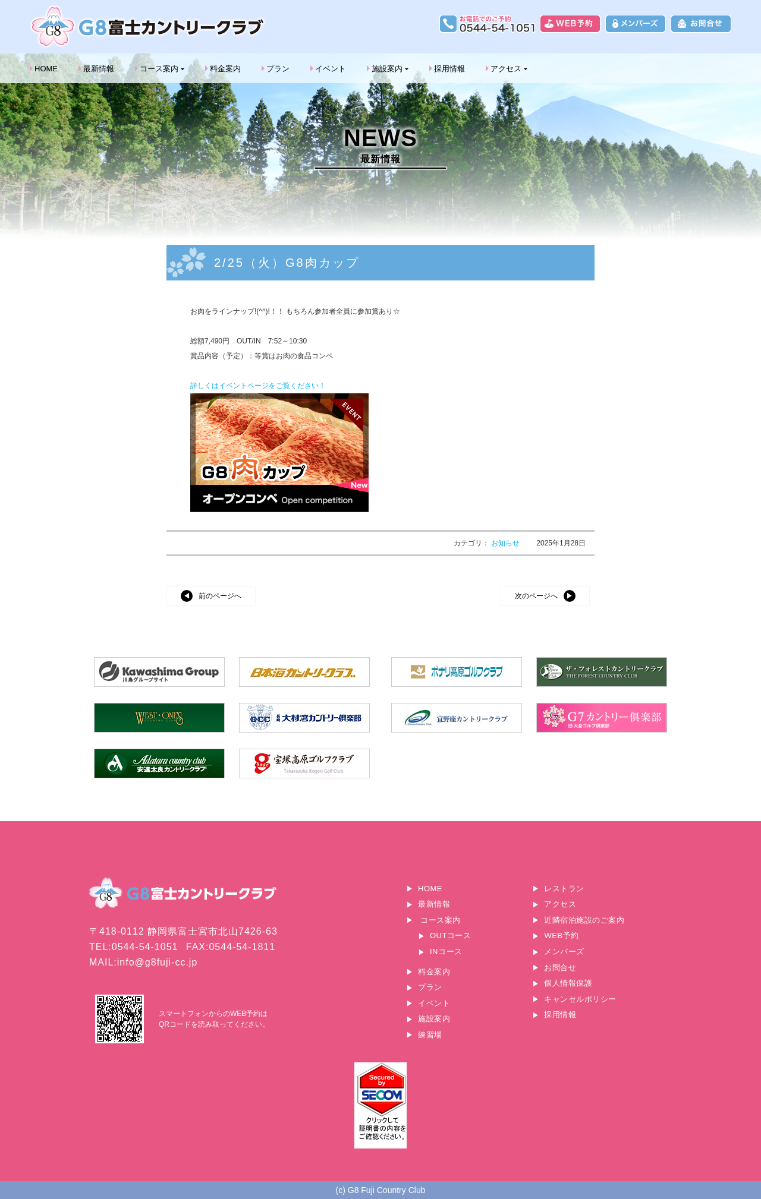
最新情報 (98, 68)
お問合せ (560, 967)
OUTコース (450, 935)
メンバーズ (564, 951)
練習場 (430, 1034)
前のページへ (220, 596)
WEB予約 (561, 935)
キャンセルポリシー (580, 999)
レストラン (564, 888)
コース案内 (159, 68)
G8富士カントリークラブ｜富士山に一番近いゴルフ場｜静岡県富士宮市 (149, 26)
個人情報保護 (568, 983)
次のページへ (536, 596)
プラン (278, 68)
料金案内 (225, 68)
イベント (330, 68)
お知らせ (506, 543)
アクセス (505, 68)
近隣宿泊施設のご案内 (584, 920)
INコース (446, 951)
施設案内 (387, 68)
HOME (46, 68)
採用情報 (449, 68)
